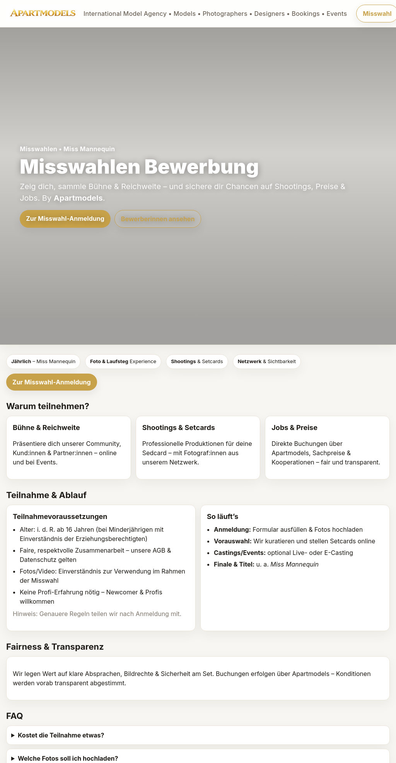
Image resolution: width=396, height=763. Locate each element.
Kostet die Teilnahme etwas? (61, 735)
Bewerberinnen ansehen (158, 219)
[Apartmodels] (176, 13)
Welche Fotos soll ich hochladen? (68, 758)
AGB (158, 550)
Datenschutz (38, 559)
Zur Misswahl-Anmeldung (65, 218)
